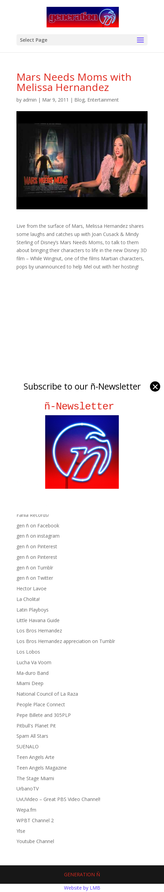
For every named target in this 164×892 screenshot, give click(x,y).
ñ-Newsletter (82, 406)
